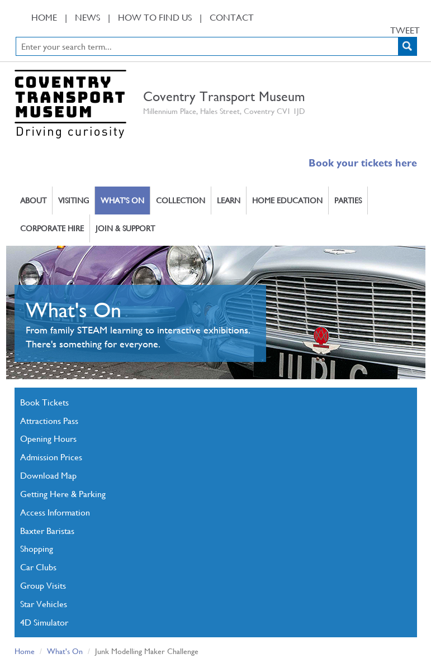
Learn (228, 200)
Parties (348, 200)
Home (44, 17)
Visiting (73, 200)
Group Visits (43, 585)
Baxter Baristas (47, 530)
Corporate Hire (52, 228)
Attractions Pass (49, 420)
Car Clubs (38, 566)
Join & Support (125, 228)
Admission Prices (51, 456)
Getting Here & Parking (63, 493)
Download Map (48, 475)
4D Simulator (44, 621)
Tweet (405, 29)
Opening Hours (48, 438)
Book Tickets (44, 401)
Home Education (287, 200)
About (33, 200)
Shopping (36, 548)
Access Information (55, 511)
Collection (180, 200)
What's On (122, 200)
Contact (232, 17)
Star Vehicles (43, 603)
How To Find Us (155, 17)
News (87, 17)
